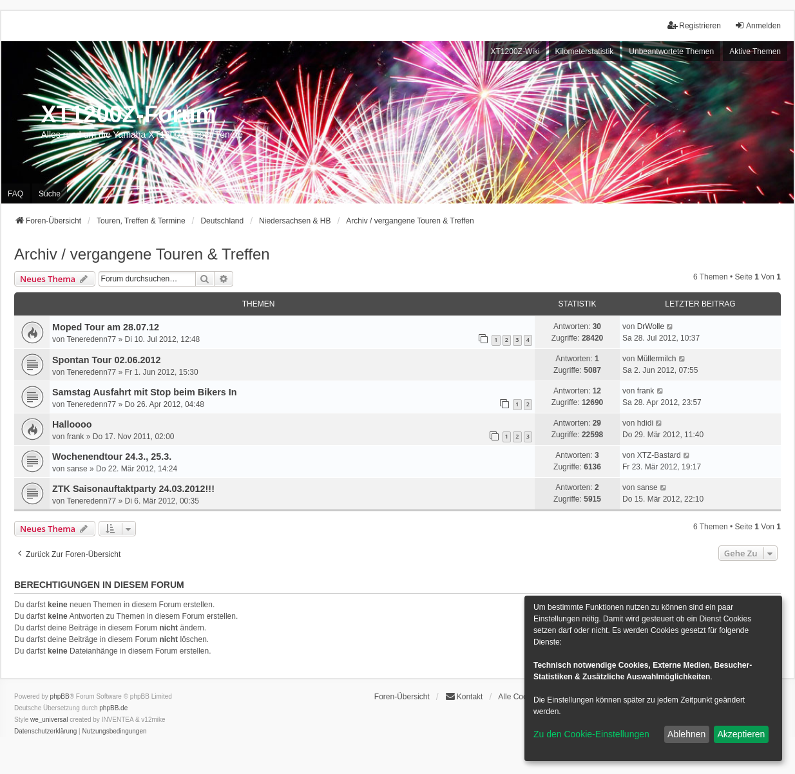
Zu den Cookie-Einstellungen (591, 734)
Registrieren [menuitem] (694, 25)
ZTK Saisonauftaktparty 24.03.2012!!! (133, 489)
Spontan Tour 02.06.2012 (106, 360)
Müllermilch (656, 358)
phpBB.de (113, 708)
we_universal (49, 719)
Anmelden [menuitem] (757, 25)
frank (646, 390)
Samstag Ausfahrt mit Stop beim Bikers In (144, 392)
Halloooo (72, 424)
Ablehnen (686, 734)
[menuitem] (45, 731)
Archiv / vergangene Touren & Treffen (142, 254)
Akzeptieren (741, 734)
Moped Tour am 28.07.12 (105, 327)
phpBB (60, 696)
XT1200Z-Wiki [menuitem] (515, 51)
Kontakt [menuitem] (464, 696)
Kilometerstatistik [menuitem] (584, 51)
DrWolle (650, 326)
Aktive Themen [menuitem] (755, 51)
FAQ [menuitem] (15, 193)
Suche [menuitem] (50, 193)
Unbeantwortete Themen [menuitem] (671, 51)
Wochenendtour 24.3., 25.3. (111, 456)
